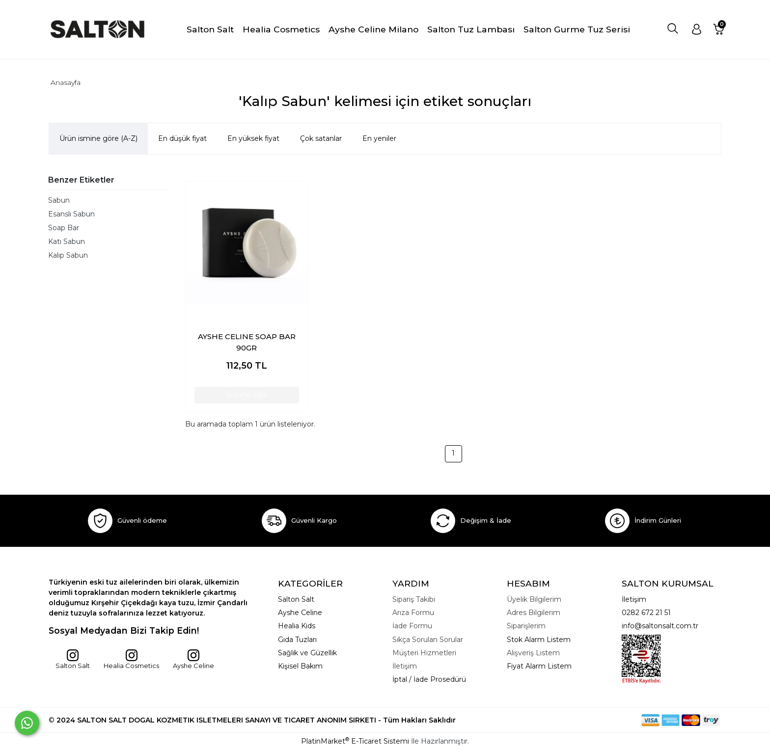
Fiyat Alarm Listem (539, 666)
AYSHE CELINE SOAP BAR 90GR (247, 342)
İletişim (634, 599)
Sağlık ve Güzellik (307, 652)
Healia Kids (296, 625)
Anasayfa (66, 82)
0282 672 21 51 (646, 612)
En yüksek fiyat (253, 138)
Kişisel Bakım (300, 666)
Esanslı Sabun (71, 214)
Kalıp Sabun (68, 255)
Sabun (59, 200)
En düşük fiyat (182, 138)
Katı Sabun (66, 241)
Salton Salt (72, 659)
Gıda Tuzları (297, 639)
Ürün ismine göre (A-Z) (98, 138)
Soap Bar (63, 227)
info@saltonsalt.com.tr (660, 625)
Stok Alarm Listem (539, 639)
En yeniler (379, 138)
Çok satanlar (321, 138)
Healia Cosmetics (131, 659)
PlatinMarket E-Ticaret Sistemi (355, 741)
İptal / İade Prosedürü (429, 679)
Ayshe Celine (193, 659)
